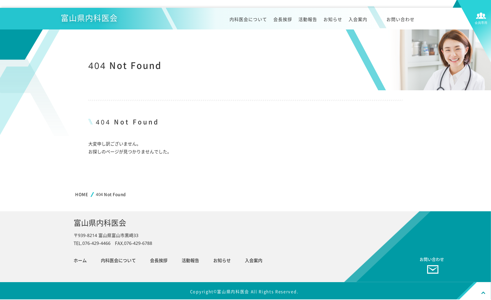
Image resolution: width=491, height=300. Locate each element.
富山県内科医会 (92, 19)
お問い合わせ (400, 21)
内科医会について (248, 21)
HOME (81, 194)
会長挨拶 (282, 21)
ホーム (80, 260)
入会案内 (358, 21)
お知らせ (332, 21)
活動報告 (307, 21)
